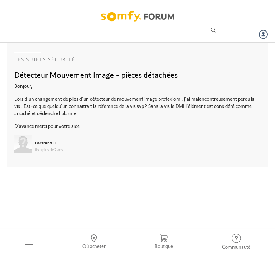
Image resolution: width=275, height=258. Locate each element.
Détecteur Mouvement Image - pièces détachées (96, 74)
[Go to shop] (163, 241)
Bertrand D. (46, 142)
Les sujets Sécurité (45, 59)
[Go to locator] (94, 241)
